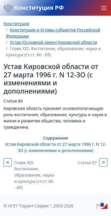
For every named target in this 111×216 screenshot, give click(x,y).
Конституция (16, 23)
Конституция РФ (34, 8)
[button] (103, 8)
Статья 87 (87, 162)
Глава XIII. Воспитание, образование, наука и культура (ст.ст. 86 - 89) (34, 175)
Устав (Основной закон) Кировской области (53, 42)
